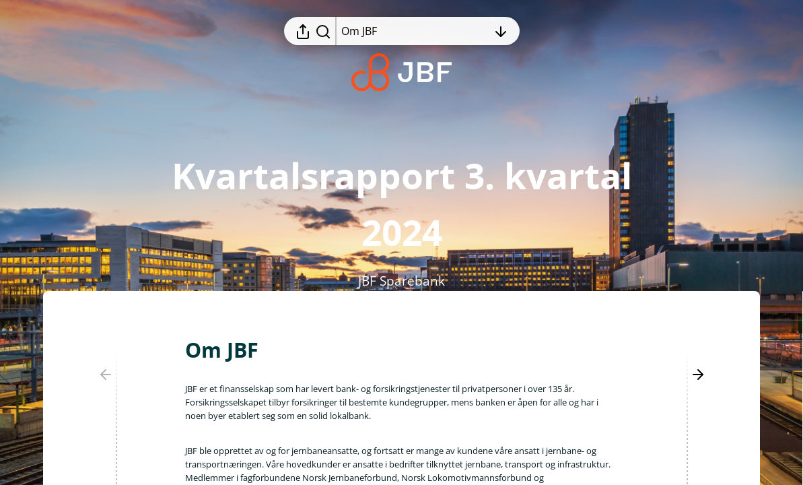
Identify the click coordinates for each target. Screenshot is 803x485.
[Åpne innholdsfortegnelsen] (414, 31)
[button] (232, 349)
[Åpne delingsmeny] (303, 31)
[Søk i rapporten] (323, 31)
